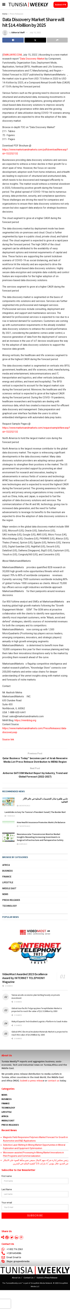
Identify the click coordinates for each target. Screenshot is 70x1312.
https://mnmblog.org (25, 720)
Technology (9, 906)
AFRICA (5, 1116)
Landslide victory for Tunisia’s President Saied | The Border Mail (35, 812)
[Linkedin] (16, 1237)
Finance (6, 876)
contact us (53, 1080)
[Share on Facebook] (13, 40)
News (5, 894)
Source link (8, 739)
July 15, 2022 (35, 32)
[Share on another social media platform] (57, 40)
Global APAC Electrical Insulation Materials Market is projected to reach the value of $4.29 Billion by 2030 (39, 1033)
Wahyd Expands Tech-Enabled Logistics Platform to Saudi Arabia (39, 1021)
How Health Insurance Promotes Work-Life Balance (41, 822)
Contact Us (28, 1277)
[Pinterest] (21, 1237)
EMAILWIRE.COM (12, 54)
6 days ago (22, 844)
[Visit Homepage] (28, 4)
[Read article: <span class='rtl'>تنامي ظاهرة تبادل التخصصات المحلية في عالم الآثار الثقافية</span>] (8, 801)
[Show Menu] (3, 4)
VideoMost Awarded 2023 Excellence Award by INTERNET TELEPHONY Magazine (24, 978)
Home (4, 14)
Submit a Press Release (47, 1277)
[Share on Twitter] (35, 40)
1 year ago (10, 816)
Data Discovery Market (32, 58)
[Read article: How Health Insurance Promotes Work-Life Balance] (8, 825)
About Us (16, 1277)
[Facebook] (7, 1237)
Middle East (9, 888)
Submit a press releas (31, 1080)
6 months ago (23, 806)
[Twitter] (12, 1237)
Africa (6, 865)
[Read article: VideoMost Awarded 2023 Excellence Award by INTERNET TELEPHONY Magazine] (35, 946)
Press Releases (16, 14)
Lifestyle (7, 882)
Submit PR (60, 5)
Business (7, 871)
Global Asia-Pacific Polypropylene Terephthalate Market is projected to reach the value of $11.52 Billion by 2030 (36, 1010)
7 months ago (23, 826)
